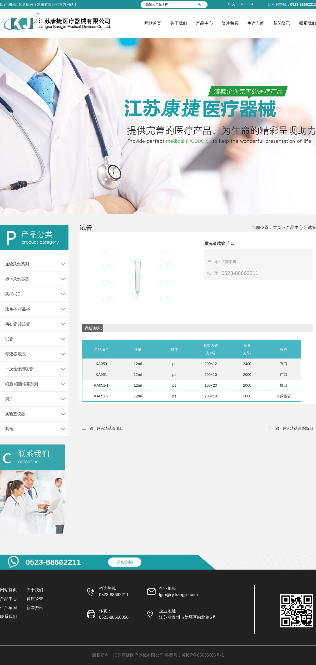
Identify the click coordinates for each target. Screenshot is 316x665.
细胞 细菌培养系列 (19, 384)
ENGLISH (246, 4)
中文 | (233, 4)
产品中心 (204, 23)
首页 (277, 227)
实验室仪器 (13, 414)
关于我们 (178, 23)
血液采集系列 (15, 264)
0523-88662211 (303, 4)
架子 (7, 399)
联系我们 (307, 23)
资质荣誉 (230, 23)
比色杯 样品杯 (15, 309)
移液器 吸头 (13, 354)
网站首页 (152, 23)
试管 (7, 339)
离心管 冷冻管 (15, 324)
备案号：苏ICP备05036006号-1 (194, 655)
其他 (7, 429)
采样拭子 (11, 294)
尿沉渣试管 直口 (110, 428)
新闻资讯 (281, 23)
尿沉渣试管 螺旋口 (298, 428)
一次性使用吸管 (17, 369)
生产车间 (256, 23)
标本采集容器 (15, 279)
